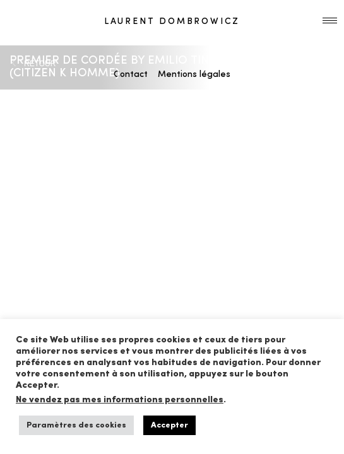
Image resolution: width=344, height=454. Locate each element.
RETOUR (40, 63)
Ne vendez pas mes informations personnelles (119, 400)
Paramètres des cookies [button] (76, 425)
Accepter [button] (169, 425)
